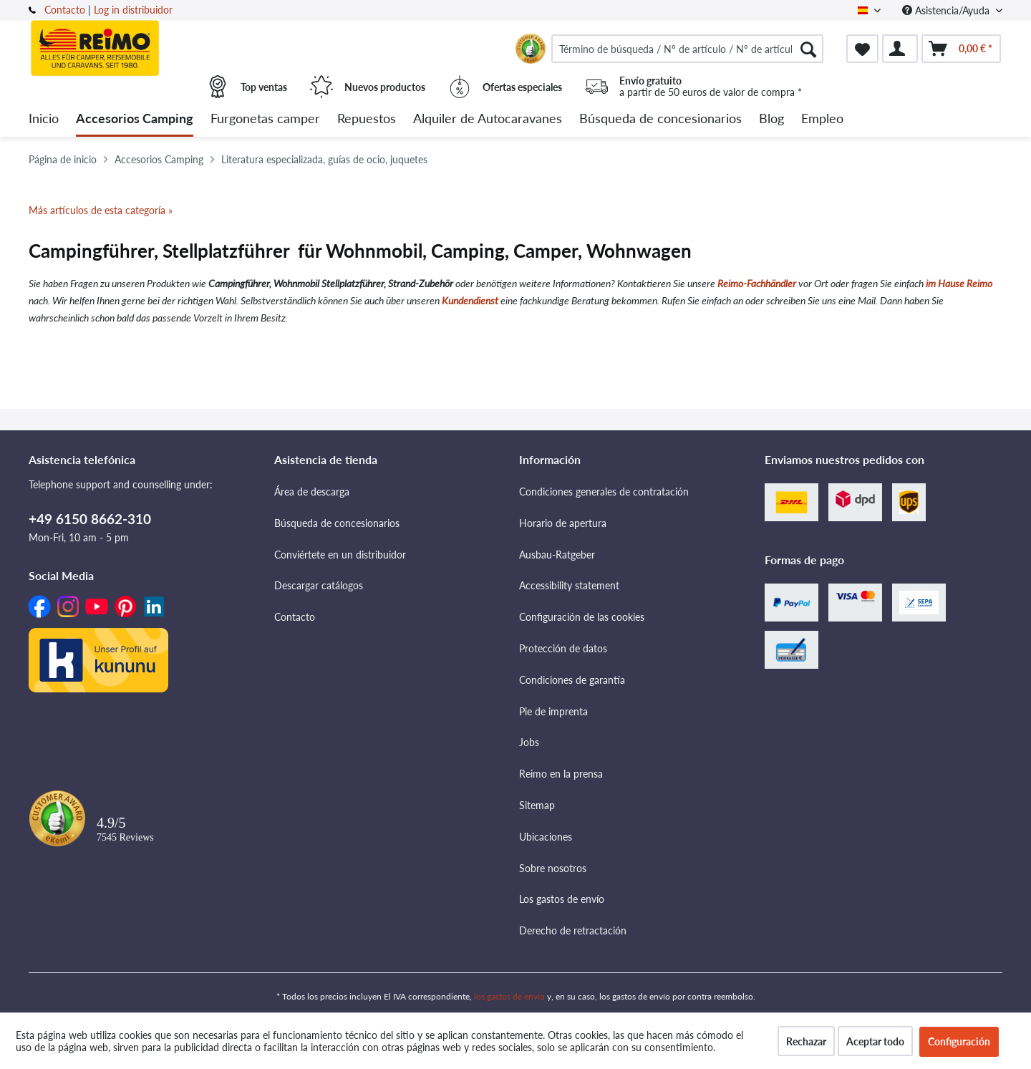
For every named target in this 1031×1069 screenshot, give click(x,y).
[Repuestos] (366, 119)
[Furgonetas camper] (265, 119)
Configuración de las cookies (581, 617)
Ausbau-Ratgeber (557, 554)
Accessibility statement (569, 585)
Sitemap (537, 805)
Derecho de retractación (572, 930)
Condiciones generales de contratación (604, 491)
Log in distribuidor (133, 10)
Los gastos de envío (561, 899)
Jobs (529, 742)
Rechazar (806, 1041)
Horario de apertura (562, 523)
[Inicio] (44, 119)
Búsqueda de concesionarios (337, 523)
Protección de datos (563, 648)
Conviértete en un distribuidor (340, 554)
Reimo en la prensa (561, 774)
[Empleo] (822, 119)
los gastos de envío (509, 996)
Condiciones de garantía (572, 680)
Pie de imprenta (553, 711)
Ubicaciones (545, 837)
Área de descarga (311, 491)
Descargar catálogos (318, 585)
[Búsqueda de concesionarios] (660, 119)
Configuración (959, 1041)
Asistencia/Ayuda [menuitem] (947, 10)
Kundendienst (470, 300)
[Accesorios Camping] (134, 119)
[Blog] (771, 119)
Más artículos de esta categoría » (101, 210)
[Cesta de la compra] (961, 48)
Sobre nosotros (552, 868)
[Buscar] (808, 48)
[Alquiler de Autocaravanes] (487, 119)
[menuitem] (687, 48)
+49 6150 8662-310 (90, 519)
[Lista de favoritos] (862, 48)
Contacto (64, 10)
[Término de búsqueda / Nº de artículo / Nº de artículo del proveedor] (687, 48)
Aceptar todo (875, 1041)
